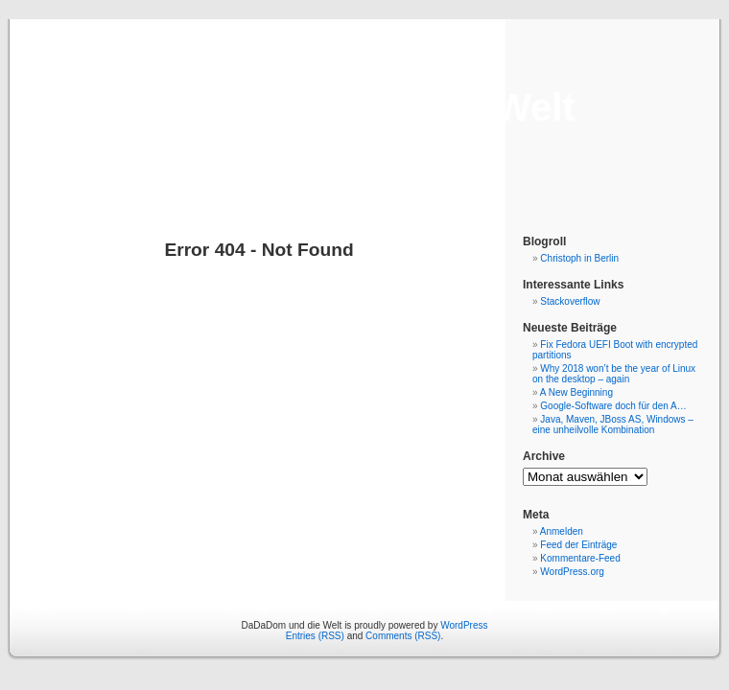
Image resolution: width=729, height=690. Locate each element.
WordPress (463, 625)
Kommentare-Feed (580, 558)
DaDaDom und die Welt (364, 107)
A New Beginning (576, 392)
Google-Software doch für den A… (613, 406)
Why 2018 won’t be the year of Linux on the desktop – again (613, 373)
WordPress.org (572, 571)
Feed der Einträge (578, 545)
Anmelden (561, 531)
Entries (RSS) (315, 636)
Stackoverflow (570, 301)
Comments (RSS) (402, 636)
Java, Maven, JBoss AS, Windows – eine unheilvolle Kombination (613, 424)
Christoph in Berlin (579, 258)
